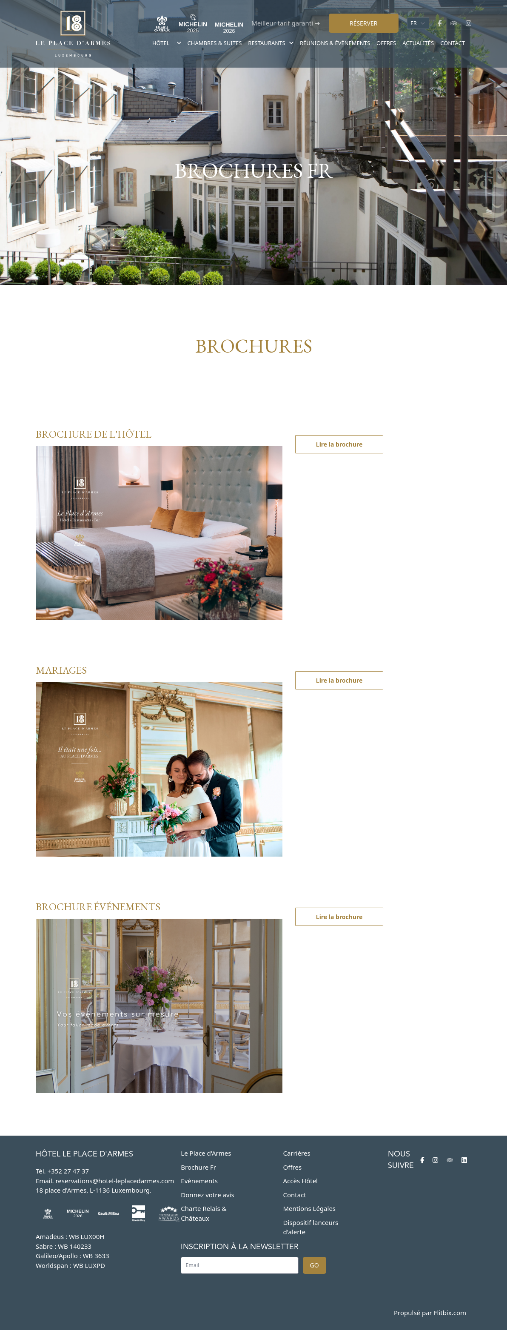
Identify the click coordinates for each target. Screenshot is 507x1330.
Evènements (199, 1180)
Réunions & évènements (335, 43)
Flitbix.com (450, 1312)
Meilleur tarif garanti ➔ (285, 23)
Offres (386, 43)
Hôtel (161, 43)
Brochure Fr (198, 1167)
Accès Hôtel (300, 1180)
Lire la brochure (339, 444)
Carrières (296, 1153)
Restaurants (270, 43)
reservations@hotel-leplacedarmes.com (114, 1180)
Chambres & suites (215, 43)
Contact (452, 43)
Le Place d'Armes (206, 1153)
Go (314, 1265)
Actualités (418, 43)
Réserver (364, 23)
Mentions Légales (309, 1208)
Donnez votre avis (207, 1194)
